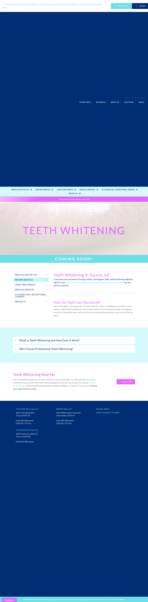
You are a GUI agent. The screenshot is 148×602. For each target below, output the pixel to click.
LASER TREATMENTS (65, 190)
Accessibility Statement (96, 599)
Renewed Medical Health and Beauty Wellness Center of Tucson (95, 282)
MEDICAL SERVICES (87, 190)
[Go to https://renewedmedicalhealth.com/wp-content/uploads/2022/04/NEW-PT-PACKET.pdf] (114, 413)
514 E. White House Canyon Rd (68, 413)
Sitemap (121, 599)
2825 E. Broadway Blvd (25, 413)
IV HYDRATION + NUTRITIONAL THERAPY (118, 190)
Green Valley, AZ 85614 (65, 415)
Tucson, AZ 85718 (23, 436)
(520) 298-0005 (19, 4)
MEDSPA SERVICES (43, 190)
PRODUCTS (73, 193)
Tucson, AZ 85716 (23, 415)
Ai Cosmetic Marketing (77, 599)
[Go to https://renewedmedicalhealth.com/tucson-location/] (34, 409)
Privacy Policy (111, 599)
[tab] (74, 340)
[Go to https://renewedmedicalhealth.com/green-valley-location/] (74, 409)
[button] (126, 381)
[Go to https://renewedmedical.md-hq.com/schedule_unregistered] (114, 409)
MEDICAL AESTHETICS (20, 190)
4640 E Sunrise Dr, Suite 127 (27, 434)
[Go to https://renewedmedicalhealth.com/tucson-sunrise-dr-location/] (34, 430)
